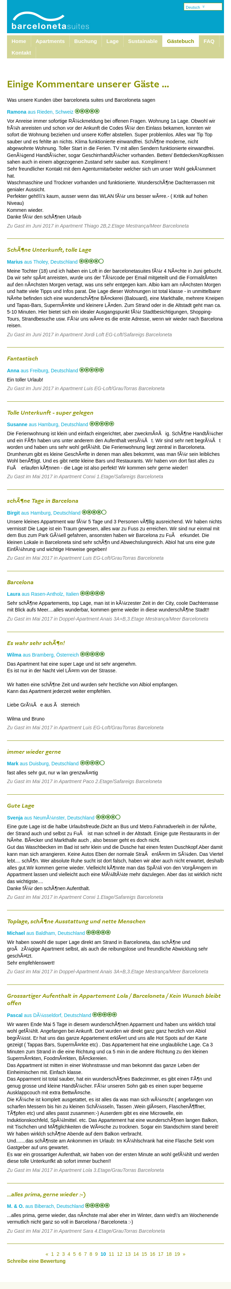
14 (136, 1254)
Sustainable (143, 41)
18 (169, 1254)
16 (152, 1254)
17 (160, 1254)
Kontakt (21, 53)
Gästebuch (180, 41)
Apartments (50, 41)
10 (103, 1254)
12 (119, 1254)
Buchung (85, 41)
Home (19, 41)
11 (111, 1254)
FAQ (209, 41)
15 (144, 1254)
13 (128, 1254)
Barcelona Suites (46, 11)
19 (177, 1254)
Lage (112, 41)
